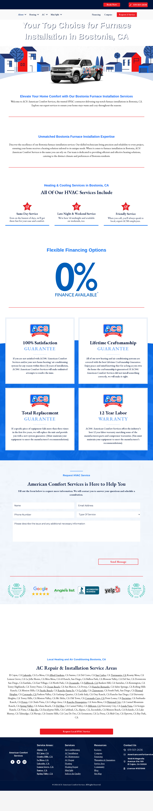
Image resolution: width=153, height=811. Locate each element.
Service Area (99, 763)
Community (99, 766)
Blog (96, 770)
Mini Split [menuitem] (55, 14)
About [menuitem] (21, 14)
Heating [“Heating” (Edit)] (68, 763)
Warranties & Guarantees (104, 760)
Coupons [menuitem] (108, 14)
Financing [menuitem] (96, 14)
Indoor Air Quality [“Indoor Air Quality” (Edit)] (73, 773)
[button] (25, 15)
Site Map (98, 773)
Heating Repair (71, 766)
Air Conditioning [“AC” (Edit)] (72, 749)
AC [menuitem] (43, 14)
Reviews (97, 749)
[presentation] (33, 549)
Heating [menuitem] (32, 14)
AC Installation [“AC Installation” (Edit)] (71, 753)
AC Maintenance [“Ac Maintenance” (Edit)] (72, 756)
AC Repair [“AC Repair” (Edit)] (69, 760)
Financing (98, 756)
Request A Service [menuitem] (127, 14)
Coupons (98, 753)
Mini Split (69, 770)
